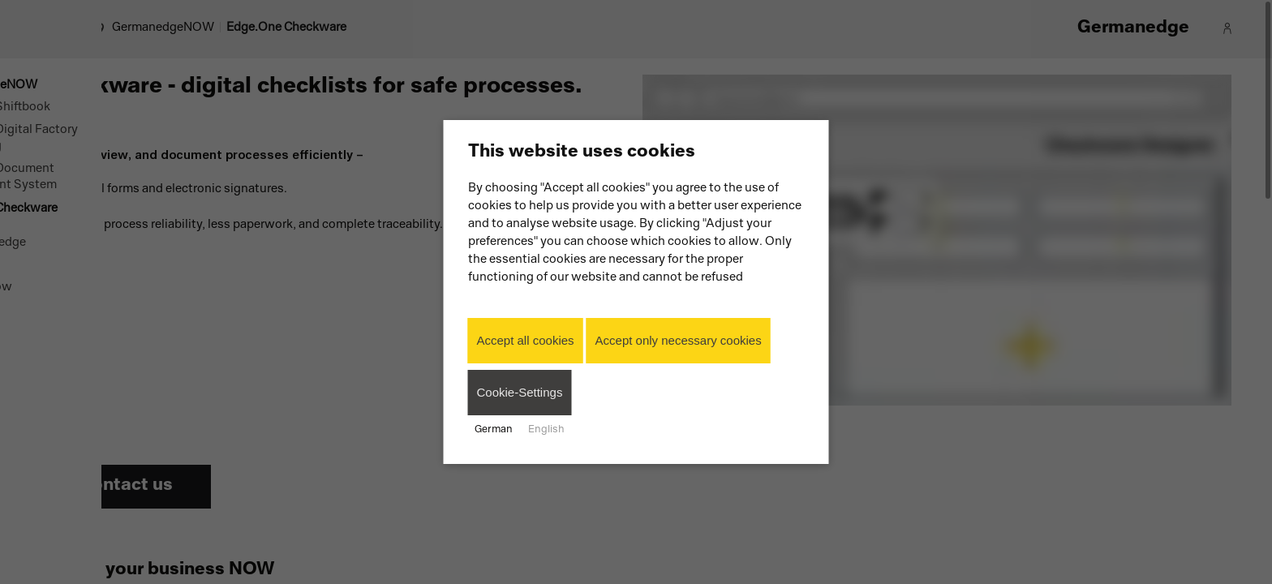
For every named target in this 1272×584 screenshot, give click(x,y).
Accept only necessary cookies (678, 340)
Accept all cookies (525, 340)
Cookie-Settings (520, 392)
